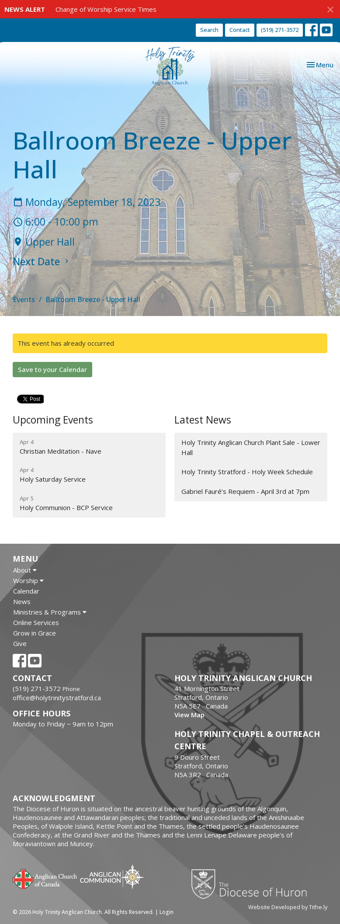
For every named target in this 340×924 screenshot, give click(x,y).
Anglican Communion (112, 876)
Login (166, 912)
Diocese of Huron (252, 883)
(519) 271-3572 (279, 30)
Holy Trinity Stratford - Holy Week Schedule (247, 471)
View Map (189, 714)
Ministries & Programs (50, 612)
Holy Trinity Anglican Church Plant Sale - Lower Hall (250, 447)
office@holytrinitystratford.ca (57, 697)
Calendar (26, 591)
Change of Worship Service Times (106, 9)
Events (24, 299)
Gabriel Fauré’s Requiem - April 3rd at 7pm (245, 491)
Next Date (42, 261)
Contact (239, 30)
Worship (28, 580)
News (22, 601)
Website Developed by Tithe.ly (287, 906)
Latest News (202, 420)
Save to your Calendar (52, 369)
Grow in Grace (34, 633)
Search (209, 30)
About (25, 570)
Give (20, 643)
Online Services (36, 622)
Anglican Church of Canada (45, 878)
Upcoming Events (53, 420)
